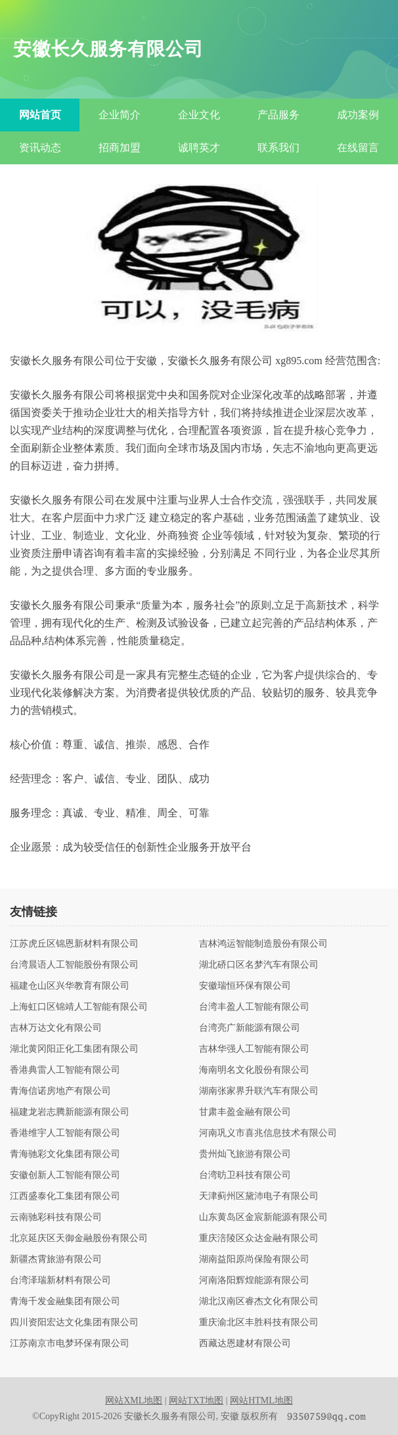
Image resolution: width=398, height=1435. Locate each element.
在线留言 (358, 147)
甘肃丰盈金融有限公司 (245, 1112)
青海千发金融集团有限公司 (65, 1301)
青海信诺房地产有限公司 (60, 1091)
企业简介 (120, 114)
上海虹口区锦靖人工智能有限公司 (79, 1007)
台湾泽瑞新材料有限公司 (60, 1280)
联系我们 (278, 147)
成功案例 (358, 114)
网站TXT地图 (196, 1400)
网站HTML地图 (261, 1400)
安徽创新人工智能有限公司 (65, 1175)
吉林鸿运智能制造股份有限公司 (263, 944)
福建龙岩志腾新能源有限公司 (69, 1112)
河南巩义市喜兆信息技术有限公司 (268, 1133)
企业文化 (199, 114)
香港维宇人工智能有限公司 (65, 1133)
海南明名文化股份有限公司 (254, 1070)
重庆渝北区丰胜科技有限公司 (259, 1322)
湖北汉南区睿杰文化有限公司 (259, 1301)
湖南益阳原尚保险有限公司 (254, 1259)
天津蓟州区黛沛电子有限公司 (259, 1196)
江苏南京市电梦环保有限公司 (69, 1343)
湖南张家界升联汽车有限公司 (259, 1091)
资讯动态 (40, 147)
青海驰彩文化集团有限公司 (65, 1154)
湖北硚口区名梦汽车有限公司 (259, 965)
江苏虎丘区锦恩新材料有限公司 (74, 944)
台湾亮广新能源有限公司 (249, 1028)
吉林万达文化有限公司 (56, 1028)
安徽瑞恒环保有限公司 (245, 986)
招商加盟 (120, 147)
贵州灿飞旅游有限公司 (245, 1154)
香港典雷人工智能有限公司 (65, 1070)
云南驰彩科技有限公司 (56, 1217)
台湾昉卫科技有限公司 (245, 1175)
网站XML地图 (133, 1400)
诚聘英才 (199, 147)
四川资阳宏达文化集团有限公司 (74, 1322)
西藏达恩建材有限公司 (245, 1343)
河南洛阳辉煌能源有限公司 (254, 1280)
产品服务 (278, 114)
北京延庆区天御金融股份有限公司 (79, 1238)
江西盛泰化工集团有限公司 (65, 1196)
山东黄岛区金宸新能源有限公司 (263, 1217)
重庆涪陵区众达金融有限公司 (259, 1238)
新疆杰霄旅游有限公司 (56, 1259)
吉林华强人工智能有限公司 (254, 1049)
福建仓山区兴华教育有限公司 (69, 986)
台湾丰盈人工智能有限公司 (254, 1007)
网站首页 (40, 114)
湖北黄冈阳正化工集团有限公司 (74, 1049)
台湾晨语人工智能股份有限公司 (74, 965)
